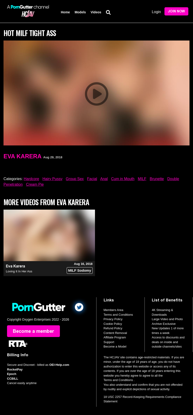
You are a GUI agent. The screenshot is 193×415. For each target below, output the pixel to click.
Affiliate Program (115, 337)
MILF (142, 179)
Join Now (176, 11)
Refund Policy (113, 328)
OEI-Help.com (59, 365)
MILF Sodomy (79, 270)
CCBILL (12, 378)
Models (80, 12)
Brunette (157, 179)
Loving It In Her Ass (19, 271)
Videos (96, 12)
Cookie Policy (113, 324)
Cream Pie (35, 184)
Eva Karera (23, 156)
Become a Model (115, 346)
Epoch (11, 374)
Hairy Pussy (52, 179)
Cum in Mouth (123, 179)
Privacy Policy (113, 319)
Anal (104, 179)
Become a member (33, 331)
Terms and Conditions (118, 314)
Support (109, 342)
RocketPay (14, 369)
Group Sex (75, 179)
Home (65, 12)
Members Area (114, 310)
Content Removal (115, 333)
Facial (92, 179)
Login (156, 12)
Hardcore (31, 179)
